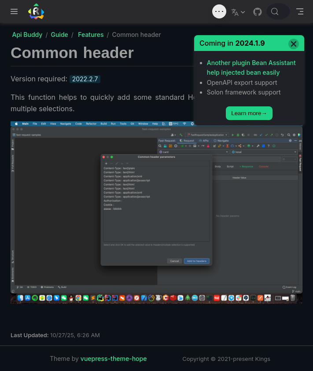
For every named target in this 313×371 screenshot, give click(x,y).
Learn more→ (249, 113)
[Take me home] (39, 11)
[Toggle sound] (219, 11)
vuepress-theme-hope (114, 358)
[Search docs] (278, 11)
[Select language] (239, 11)
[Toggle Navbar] (300, 11)
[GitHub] (257, 12)
